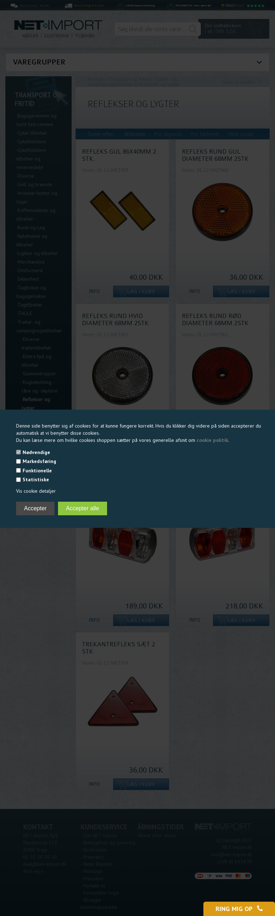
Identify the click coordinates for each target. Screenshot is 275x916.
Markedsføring (39, 461)
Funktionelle (37, 470)
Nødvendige (36, 452)
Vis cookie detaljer (36, 491)
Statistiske (36, 479)
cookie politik (212, 440)
